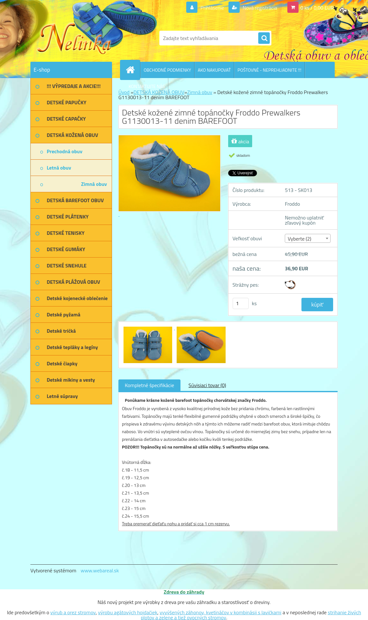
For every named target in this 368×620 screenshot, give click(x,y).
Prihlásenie (212, 8)
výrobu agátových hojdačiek (127, 612)
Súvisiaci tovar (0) (207, 385)
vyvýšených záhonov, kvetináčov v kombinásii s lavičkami (221, 612)
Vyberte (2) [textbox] (299, 238)
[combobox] (308, 238)
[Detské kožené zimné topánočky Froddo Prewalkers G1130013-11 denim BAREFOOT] (148, 327)
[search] (264, 38)
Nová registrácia (259, 8)
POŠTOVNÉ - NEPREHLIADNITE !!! (269, 70)
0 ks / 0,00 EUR (317, 8)
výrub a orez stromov (73, 612)
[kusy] (241, 303)
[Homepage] (132, 70)
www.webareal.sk (100, 570)
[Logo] (74, 38)
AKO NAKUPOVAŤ (214, 70)
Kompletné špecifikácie (149, 385)
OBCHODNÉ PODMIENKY (167, 70)
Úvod (124, 92)
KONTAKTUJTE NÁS (147, 86)
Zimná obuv (199, 92)
